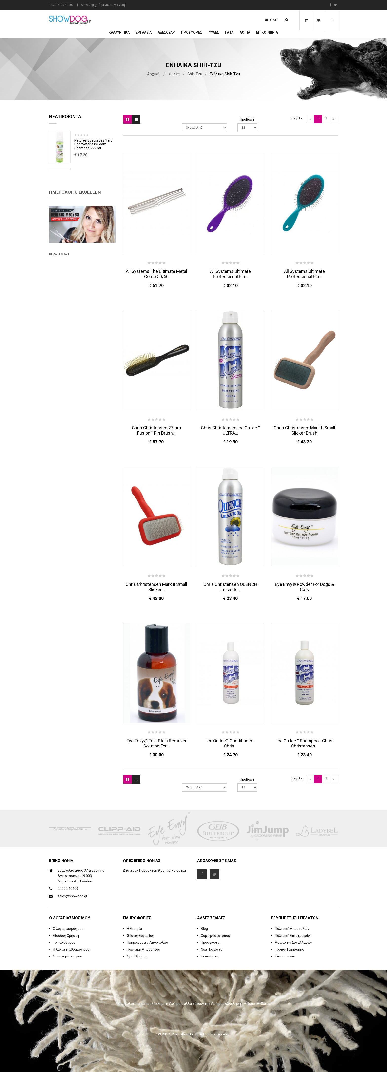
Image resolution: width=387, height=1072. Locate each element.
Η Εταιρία (134, 929)
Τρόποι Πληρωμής (289, 949)
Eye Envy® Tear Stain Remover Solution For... (156, 743)
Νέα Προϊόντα (211, 949)
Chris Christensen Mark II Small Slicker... (156, 587)
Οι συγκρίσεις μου (67, 956)
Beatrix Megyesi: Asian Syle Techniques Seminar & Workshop (77, 369)
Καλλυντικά (119, 32)
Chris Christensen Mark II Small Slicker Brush (304, 430)
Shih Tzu (194, 74)
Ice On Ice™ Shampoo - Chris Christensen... (304, 743)
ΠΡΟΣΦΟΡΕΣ (191, 32)
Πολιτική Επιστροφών (293, 936)
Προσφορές (210, 942)
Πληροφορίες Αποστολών (148, 942)
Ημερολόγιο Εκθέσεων (75, 258)
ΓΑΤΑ (229, 32)
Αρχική (271, 20)
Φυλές (213, 32)
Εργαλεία (144, 32)
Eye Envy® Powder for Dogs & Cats (304, 587)
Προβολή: (247, 119)
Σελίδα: (297, 119)
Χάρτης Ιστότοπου (215, 936)
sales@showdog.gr (72, 896)
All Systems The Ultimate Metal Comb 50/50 (156, 274)
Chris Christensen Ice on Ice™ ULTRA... (230, 430)
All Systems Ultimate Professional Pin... (230, 274)
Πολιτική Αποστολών (292, 929)
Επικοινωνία (267, 32)
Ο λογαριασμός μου (68, 929)
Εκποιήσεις (210, 956)
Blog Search (59, 390)
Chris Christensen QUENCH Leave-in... (230, 587)
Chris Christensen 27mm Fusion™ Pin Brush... (156, 430)
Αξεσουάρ (166, 32)
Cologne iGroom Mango (92, 214)
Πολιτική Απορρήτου (143, 949)
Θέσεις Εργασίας (140, 936)
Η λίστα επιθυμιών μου (71, 949)
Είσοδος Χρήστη (66, 936)
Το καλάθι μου (64, 942)
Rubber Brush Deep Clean (94, 177)
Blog (204, 929)
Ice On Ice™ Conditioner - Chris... (230, 743)
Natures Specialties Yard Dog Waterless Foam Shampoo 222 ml (93, 144)
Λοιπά (245, 32)
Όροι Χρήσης (137, 956)
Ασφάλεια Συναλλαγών (293, 942)
